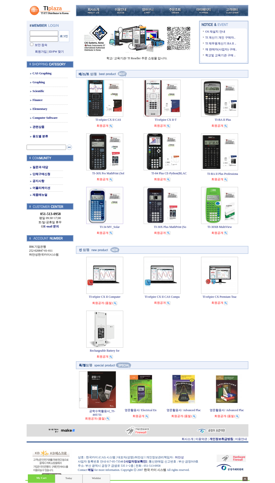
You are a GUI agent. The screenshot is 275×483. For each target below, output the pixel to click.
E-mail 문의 (50, 226)
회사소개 (187, 439)
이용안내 (241, 439)
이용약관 (201, 439)
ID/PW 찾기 (56, 51)
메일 (91, 470)
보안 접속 (41, 45)
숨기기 (245, 479)
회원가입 (41, 51)
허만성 (179, 457)
